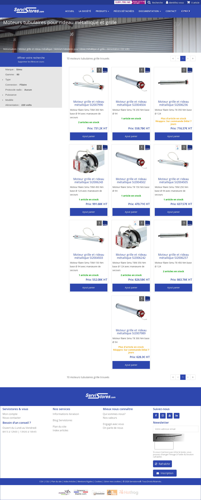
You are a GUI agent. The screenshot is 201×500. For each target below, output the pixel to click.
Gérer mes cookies (112, 481)
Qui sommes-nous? (114, 414)
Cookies (98, 481)
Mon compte (10, 414)
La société (85, 11)
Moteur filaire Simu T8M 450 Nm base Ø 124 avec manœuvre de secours (86, 191)
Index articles (60, 430)
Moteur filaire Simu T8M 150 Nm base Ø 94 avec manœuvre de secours (86, 266)
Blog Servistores (62, 420)
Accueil (69, 11)
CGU (47, 481)
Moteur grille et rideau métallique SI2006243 (88, 180)
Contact (171, 11)
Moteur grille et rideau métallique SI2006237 (173, 256)
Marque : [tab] (13, 69)
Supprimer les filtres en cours (31, 61)
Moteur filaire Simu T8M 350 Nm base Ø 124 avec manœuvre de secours (129, 266)
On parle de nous (113, 428)
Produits (102, 11)
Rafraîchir (162, 464)
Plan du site (59, 426)
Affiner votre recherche (31, 57)
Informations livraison (66, 414)
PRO (185, 11)
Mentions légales (85, 481)
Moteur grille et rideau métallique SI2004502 (131, 180)
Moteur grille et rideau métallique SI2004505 (173, 180)
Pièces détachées (124, 11)
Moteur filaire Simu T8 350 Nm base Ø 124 (173, 111)
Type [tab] (6, 79)
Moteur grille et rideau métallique (35, 48)
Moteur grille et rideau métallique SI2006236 (173, 103)
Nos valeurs (110, 417)
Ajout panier (88, 136)
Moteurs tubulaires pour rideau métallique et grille (79, 48)
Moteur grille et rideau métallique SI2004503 (88, 256)
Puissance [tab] (9, 94)
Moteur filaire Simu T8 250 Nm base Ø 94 (130, 111)
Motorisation (9, 48)
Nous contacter (12, 417)
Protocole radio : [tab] (18, 89)
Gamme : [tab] (12, 74)
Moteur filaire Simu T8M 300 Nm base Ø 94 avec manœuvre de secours (86, 113)
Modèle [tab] (7, 100)
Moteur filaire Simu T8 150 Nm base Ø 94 (130, 189)
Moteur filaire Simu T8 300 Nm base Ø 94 (130, 340)
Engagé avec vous (113, 424)
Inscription (164, 473)
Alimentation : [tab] (18, 105)
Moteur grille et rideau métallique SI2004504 (131, 103)
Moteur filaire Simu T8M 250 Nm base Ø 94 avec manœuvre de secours (171, 191)
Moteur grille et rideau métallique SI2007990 (88, 103)
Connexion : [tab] (16, 84)
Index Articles (70, 481)
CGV (41, 481)
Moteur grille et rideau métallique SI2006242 (131, 256)
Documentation (150, 11)
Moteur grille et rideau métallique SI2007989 (131, 331)
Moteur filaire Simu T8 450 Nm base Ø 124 (173, 264)
